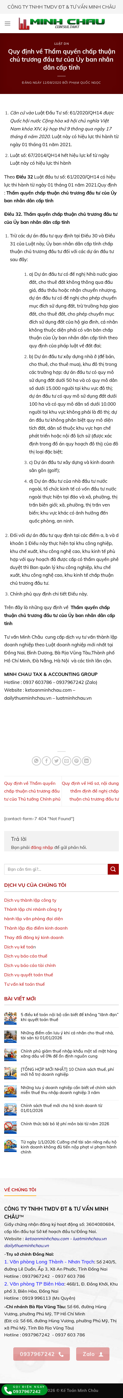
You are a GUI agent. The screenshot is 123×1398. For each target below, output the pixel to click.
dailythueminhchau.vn (26, 1245)
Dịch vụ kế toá (18, 947)
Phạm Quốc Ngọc (85, 83)
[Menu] (7, 23)
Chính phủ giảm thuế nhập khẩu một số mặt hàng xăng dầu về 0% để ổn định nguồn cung (69, 1054)
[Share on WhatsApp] (36, 760)
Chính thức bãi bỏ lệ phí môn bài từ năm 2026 (65, 1123)
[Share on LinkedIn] (86, 760)
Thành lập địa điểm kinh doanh (36, 928)
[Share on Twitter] (56, 760)
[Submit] (113, 869)
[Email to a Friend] (66, 760)
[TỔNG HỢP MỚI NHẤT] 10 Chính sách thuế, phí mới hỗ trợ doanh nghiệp (67, 1072)
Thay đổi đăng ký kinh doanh (33, 937)
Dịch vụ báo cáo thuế (25, 956)
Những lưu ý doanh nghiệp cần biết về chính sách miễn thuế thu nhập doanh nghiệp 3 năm (68, 1090)
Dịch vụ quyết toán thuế (28, 974)
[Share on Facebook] (46, 760)
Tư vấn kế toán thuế (24, 984)
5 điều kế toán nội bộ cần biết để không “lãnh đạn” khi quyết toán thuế (70, 1017)
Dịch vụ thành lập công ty (30, 900)
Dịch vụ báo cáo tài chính (30, 965)
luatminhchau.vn (89, 1238)
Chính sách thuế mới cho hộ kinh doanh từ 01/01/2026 (61, 1108)
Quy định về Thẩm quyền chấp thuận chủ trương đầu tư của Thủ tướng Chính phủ (32, 791)
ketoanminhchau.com (47, 1238)
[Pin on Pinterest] (76, 760)
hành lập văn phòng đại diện (33, 918)
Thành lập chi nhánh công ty (33, 909)
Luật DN (61, 44)
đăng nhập (42, 847)
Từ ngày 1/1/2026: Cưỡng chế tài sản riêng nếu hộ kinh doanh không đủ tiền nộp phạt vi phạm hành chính (69, 1147)
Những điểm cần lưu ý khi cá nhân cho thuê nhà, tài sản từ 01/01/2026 (67, 1035)
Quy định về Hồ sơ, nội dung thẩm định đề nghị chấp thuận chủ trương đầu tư (90, 791)
